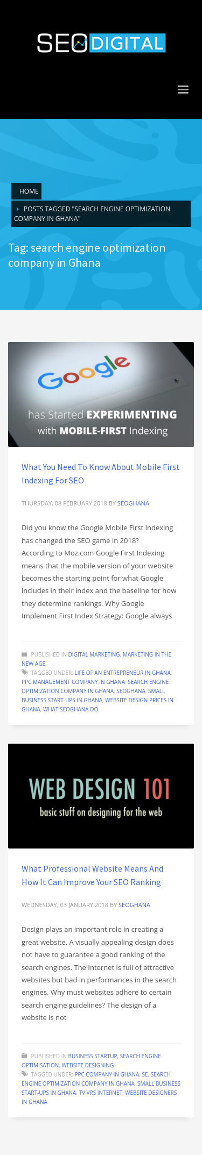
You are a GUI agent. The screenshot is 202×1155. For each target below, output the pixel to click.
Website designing (87, 1065)
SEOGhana (130, 691)
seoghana (133, 503)
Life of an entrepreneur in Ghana (122, 672)
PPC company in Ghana (106, 1074)
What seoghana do (70, 709)
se (145, 1074)
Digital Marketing (94, 654)
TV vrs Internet (100, 1092)
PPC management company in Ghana (73, 682)
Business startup (92, 1056)
